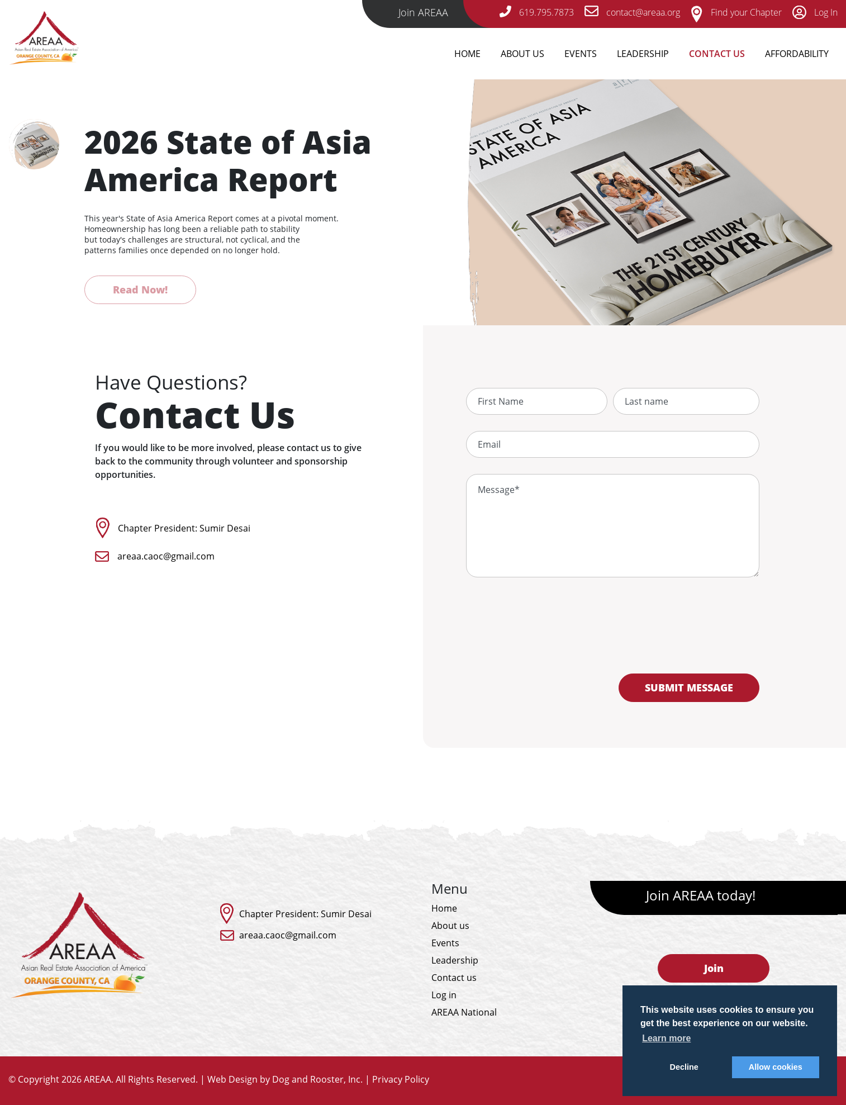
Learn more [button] (666, 1038)
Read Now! (140, 289)
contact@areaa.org (632, 12)
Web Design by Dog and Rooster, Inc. (285, 1079)
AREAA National (464, 1012)
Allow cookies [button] (775, 1067)
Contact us (454, 977)
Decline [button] (684, 1067)
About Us (522, 54)
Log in (444, 995)
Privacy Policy (400, 1079)
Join (714, 968)
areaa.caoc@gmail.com (166, 556)
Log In (815, 12)
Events (580, 54)
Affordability (797, 54)
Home (467, 54)
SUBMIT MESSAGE (689, 687)
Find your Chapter (736, 12)
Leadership (643, 54)
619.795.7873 (537, 12)
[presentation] (612, 632)
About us (450, 925)
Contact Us (717, 54)
